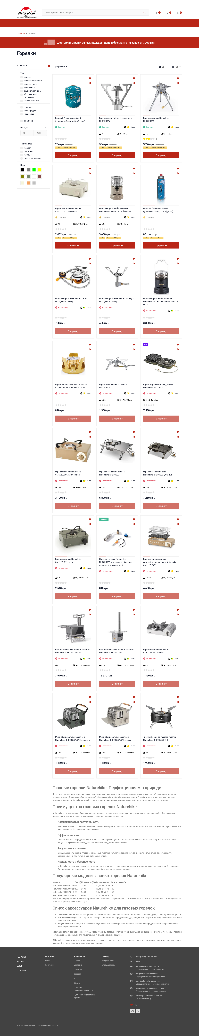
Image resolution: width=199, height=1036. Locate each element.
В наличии (28, 121)
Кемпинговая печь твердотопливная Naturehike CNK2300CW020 (72, 651)
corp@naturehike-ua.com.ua (148, 981)
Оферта (77, 983)
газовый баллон (31, 100)
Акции (20, 961)
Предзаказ (29, 114)
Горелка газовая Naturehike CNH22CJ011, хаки (68, 560)
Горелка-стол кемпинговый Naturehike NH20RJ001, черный (157, 473)
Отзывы (21, 970)
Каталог (21, 957)
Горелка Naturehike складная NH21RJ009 (113, 386)
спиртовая (29, 151)
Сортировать (59, 66)
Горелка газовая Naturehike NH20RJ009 (156, 119)
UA (131, 1005)
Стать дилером (108, 965)
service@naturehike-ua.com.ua (149, 995)
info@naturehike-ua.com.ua (147, 966)
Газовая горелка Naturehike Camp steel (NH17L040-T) (71, 300)
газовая (27, 148)
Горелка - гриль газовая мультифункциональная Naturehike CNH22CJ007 (159, 562)
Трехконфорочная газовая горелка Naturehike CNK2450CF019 (159, 738)
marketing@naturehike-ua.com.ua (150, 988)
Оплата (77, 960)
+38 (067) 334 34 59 (146, 956)
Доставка (78, 965)
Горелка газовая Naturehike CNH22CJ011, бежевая (68, 210)
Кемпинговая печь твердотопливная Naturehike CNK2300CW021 (116, 651)
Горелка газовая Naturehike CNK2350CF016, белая (156, 651)
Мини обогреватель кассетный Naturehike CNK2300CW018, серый (115, 738)
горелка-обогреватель (34, 80)
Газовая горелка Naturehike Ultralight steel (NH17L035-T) (116, 300)
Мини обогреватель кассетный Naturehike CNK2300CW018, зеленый (72, 738)
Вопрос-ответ (108, 960)
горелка (27, 77)
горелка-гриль (30, 84)
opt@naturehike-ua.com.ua (147, 974)
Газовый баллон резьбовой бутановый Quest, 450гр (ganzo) (70, 119)
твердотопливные (32, 158)
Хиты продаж (30, 110)
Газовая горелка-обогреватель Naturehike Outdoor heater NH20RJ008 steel (160, 301)
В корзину (73, 155)
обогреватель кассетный (30, 96)
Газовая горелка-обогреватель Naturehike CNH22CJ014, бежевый (115, 210)
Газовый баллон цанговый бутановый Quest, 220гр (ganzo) (158, 210)
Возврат (77, 974)
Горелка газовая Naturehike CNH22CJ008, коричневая (68, 473)
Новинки (28, 107)
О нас (47, 960)
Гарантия (78, 969)
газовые (27, 155)
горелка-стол (30, 87)
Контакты (49, 965)
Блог (19, 966)
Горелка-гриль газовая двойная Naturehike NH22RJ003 (158, 386)
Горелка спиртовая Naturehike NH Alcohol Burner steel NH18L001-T (71, 386)
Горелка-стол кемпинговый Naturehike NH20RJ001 (112, 473)
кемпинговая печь (32, 91)
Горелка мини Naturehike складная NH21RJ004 (115, 119)
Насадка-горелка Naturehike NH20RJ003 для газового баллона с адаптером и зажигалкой (116, 562)
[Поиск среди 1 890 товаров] (92, 13)
